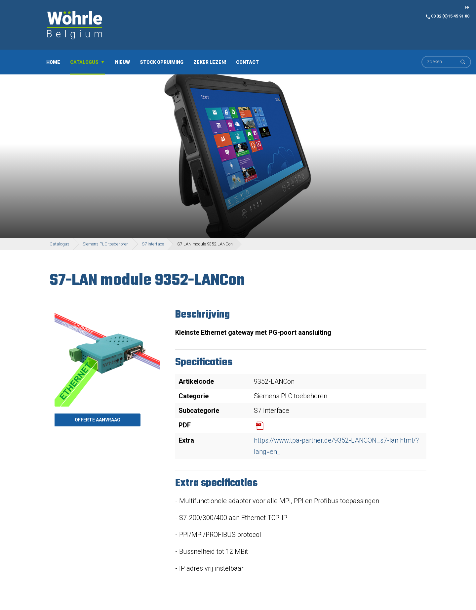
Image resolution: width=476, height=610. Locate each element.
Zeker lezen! (209, 62)
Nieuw (122, 62)
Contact (247, 62)
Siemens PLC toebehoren (106, 243)
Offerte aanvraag (97, 419)
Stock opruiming (161, 62)
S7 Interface (153, 243)
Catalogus (84, 62)
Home (53, 62)
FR (467, 7)
